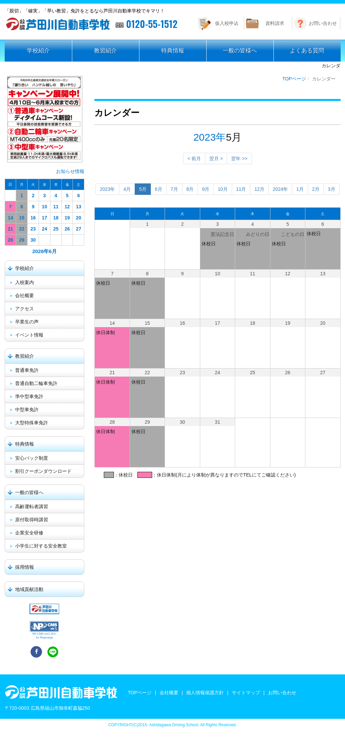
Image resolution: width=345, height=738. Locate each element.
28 (10, 240)
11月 (241, 189)
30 (33, 240)
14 (10, 217)
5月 (142, 189)
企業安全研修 (29, 532)
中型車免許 (27, 409)
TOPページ (294, 78)
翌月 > (216, 158)
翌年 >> (239, 158)
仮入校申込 (227, 23)
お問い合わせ (323, 23)
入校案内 (24, 282)
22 (22, 229)
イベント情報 (29, 335)
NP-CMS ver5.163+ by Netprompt (44, 635)
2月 (315, 189)
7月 (174, 189)
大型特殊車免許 (31, 422)
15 (22, 217)
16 (33, 217)
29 (22, 240)
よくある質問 (307, 50)
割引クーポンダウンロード (43, 471)
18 (55, 217)
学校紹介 (38, 50)
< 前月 (194, 158)
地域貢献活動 (29, 589)
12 (67, 206)
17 (44, 217)
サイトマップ (246, 692)
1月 (300, 189)
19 (67, 217)
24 (44, 229)
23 (33, 229)
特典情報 (172, 50)
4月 (127, 189)
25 (55, 229)
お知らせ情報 (70, 171)
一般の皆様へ (240, 50)
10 (44, 206)
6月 (158, 189)
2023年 (209, 137)
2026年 (40, 251)
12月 (259, 189)
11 (55, 206)
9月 (205, 189)
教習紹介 (105, 50)
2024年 (280, 189)
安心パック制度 (31, 458)
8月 (190, 189)
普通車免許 (27, 370)
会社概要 (24, 295)
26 (67, 229)
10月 (223, 189)
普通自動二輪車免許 (36, 383)
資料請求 (274, 23)
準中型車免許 (29, 396)
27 (78, 229)
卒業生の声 (27, 321)
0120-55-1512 (146, 24)
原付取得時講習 (31, 519)
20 (78, 217)
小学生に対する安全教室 (41, 546)
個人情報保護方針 (205, 692)
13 (78, 206)
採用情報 (24, 567)
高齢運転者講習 (31, 506)
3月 (331, 189)
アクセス (24, 308)
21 (10, 229)
